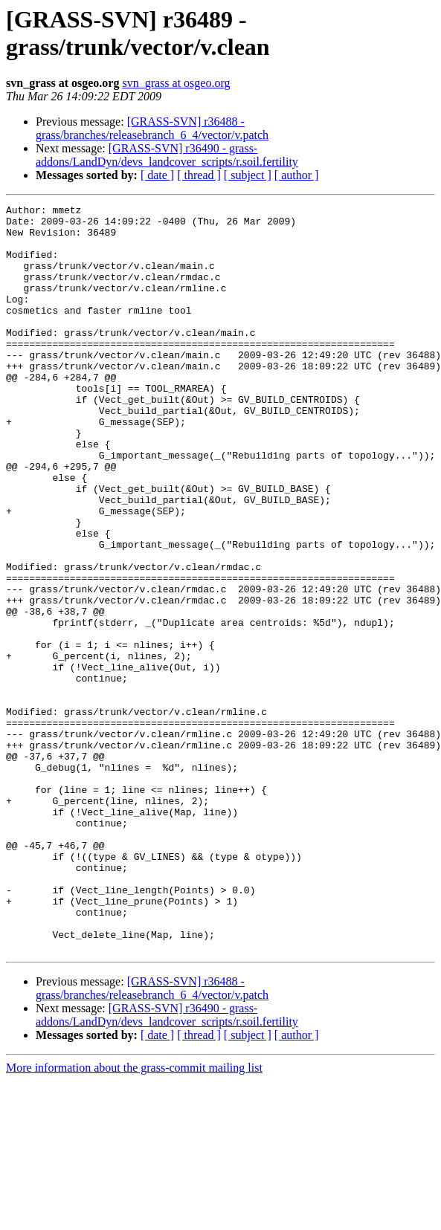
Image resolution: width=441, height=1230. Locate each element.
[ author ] (296, 175)
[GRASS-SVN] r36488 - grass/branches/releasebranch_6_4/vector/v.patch (152, 128)
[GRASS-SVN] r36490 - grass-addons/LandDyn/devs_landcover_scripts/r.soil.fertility (167, 155)
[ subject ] (247, 175)
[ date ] (157, 175)
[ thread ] (199, 175)
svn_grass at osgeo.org (176, 83)
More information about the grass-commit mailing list (134, 1217)
